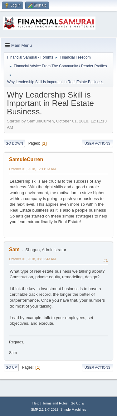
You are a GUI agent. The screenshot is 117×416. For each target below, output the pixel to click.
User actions (97, 143)
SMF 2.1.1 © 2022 (44, 409)
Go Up (11, 367)
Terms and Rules (55, 403)
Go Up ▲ (78, 403)
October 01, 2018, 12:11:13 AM (32, 169)
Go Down (14, 143)
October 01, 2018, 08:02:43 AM (32, 259)
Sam (14, 249)
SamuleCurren (26, 159)
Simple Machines (73, 409)
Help (35, 403)
